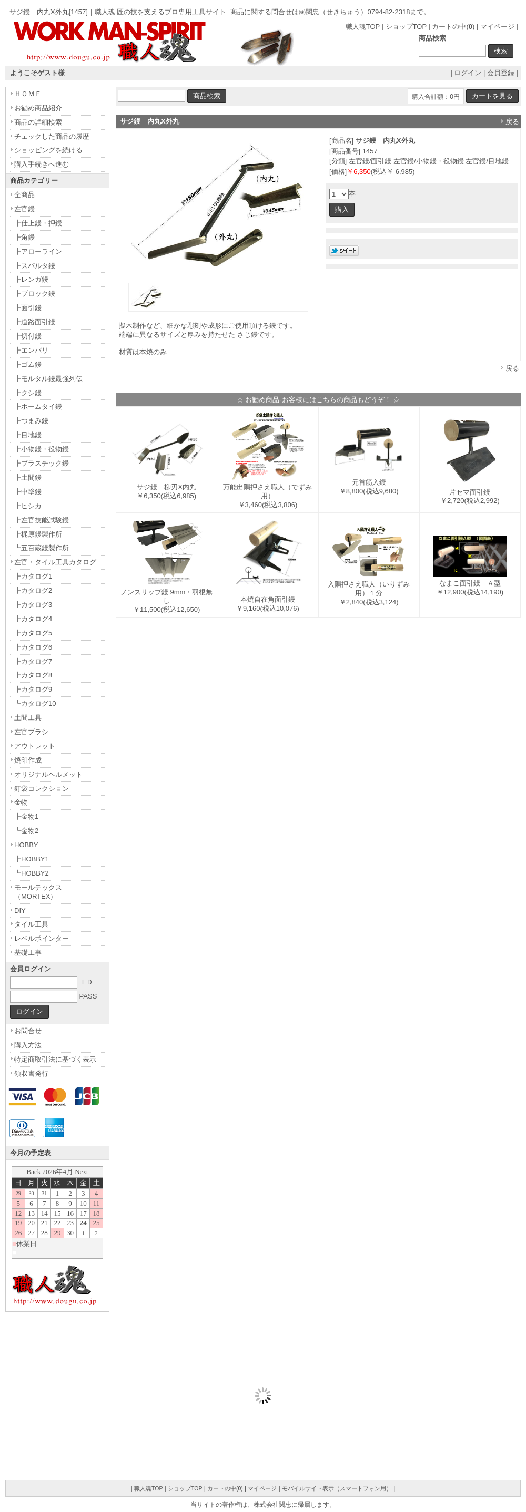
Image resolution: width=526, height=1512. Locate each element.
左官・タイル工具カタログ (55, 562)
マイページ (497, 26)
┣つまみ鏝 (31, 421)
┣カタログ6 (33, 647)
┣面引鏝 (28, 308)
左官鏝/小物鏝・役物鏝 (428, 161)
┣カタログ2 (33, 590)
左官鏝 (24, 209)
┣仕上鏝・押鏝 (38, 223)
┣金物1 (26, 816)
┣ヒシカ (28, 506)
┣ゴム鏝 (28, 364)
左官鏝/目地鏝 (487, 161)
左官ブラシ (31, 732)
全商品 (24, 195)
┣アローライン (38, 251)
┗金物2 (26, 831)
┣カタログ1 (33, 576)
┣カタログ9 (33, 689)
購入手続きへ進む (41, 164)
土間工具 (28, 718)
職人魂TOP (363, 26)
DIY (20, 910)
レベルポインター (41, 938)
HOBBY (26, 845)
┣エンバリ (31, 350)
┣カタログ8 (33, 675)
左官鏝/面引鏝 (370, 161)
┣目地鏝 (28, 435)
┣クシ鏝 (28, 393)
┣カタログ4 (33, 619)
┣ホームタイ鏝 (38, 406)
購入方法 (28, 1045)
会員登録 (500, 73)
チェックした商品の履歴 (51, 136)
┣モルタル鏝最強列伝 (48, 379)
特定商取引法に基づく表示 (55, 1059)
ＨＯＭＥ (28, 94)
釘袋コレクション (41, 789)
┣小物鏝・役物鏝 (41, 449)
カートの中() (453, 26)
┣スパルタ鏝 (34, 266)
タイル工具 (31, 924)
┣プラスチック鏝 (41, 463)
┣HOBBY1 (31, 859)
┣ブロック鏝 (34, 293)
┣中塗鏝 (28, 492)
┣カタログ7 (33, 661)
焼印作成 (28, 760)
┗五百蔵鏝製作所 (41, 548)
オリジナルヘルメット (48, 774)
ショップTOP (406, 26)
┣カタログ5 (33, 633)
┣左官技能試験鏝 (41, 520)
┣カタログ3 (33, 605)
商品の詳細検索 (38, 122)
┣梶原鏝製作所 (38, 534)
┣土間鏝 (28, 477)
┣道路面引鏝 (34, 322)
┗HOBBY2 (31, 873)
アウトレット (34, 746)
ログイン (467, 73)
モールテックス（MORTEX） (38, 891)
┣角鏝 (24, 237)
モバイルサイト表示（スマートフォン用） (337, 1488)
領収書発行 (31, 1073)
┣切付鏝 (28, 336)
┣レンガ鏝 (31, 279)
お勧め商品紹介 (38, 108)
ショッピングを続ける (48, 150)
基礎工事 (28, 952)
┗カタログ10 (35, 703)
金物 (21, 802)
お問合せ (28, 1031)
